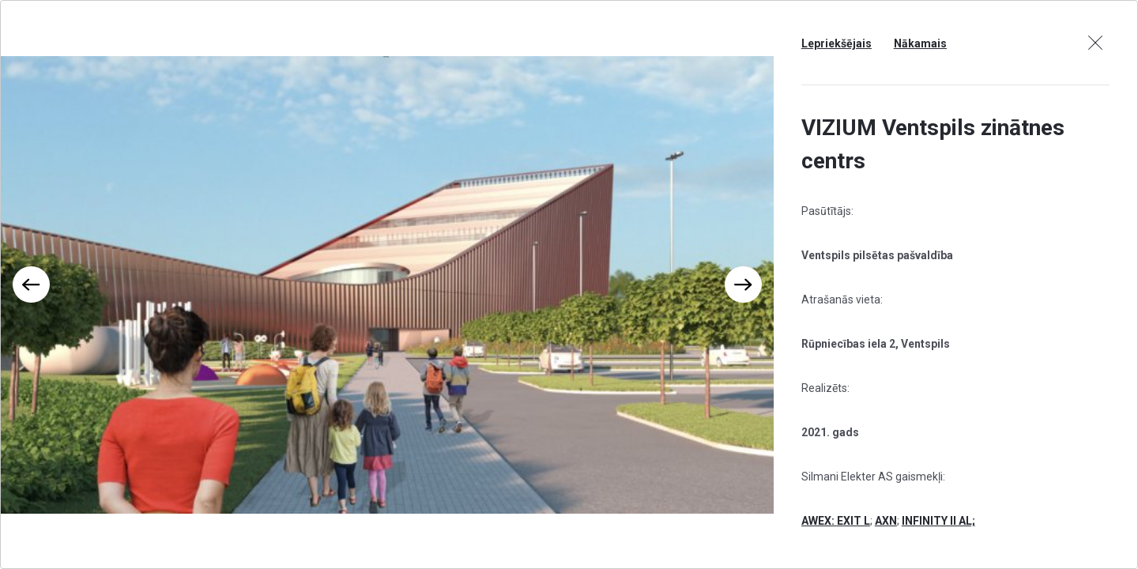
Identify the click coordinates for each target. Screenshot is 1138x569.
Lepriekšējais (836, 43)
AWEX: (819, 520)
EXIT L (853, 520)
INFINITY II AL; (938, 520)
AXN (886, 520)
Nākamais (920, 43)
